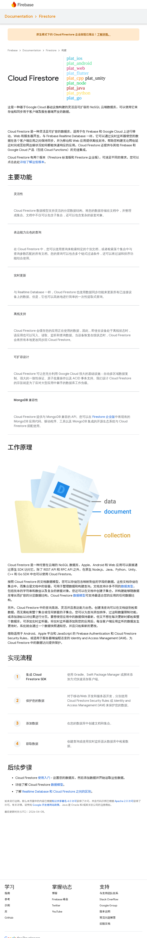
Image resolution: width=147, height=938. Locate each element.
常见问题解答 (108, 917)
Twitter (56, 905)
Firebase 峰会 (60, 899)
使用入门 (44, 778)
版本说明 (105, 911)
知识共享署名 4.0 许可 (64, 801)
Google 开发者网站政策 (46, 805)
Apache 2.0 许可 (124, 801)
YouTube (57, 911)
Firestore (47, 16)
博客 (54, 893)
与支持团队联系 (109, 893)
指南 (7, 893)
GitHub (9, 917)
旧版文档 (105, 923)
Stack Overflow (109, 899)
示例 (7, 905)
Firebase (13, 50)
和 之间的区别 (56, 792)
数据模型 (79, 596)
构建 (63, 50)
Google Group (108, 905)
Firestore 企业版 (103, 417)
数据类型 (127, 586)
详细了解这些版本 (32, 162)
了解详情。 (104, 34)
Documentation (19, 16)
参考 (7, 899)
